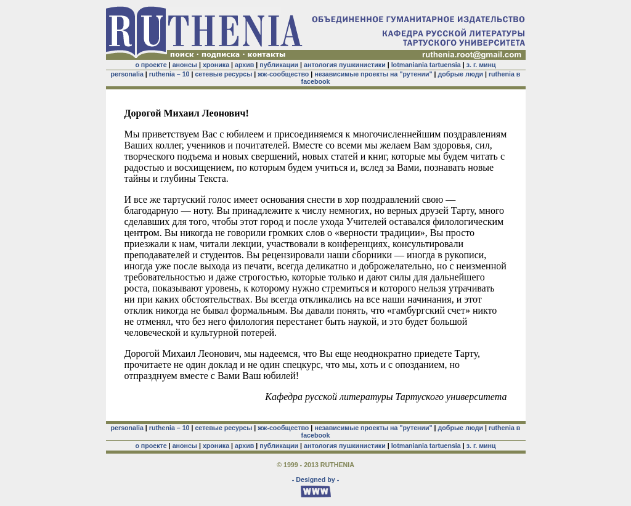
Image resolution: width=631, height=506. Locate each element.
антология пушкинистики (345, 64)
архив (244, 64)
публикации (278, 64)
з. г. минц (481, 64)
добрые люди (460, 74)
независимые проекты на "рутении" (373, 74)
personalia (127, 74)
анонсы (185, 64)
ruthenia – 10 (169, 74)
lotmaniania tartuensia (426, 64)
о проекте (150, 64)
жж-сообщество (283, 74)
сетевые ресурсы (223, 74)
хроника (216, 64)
